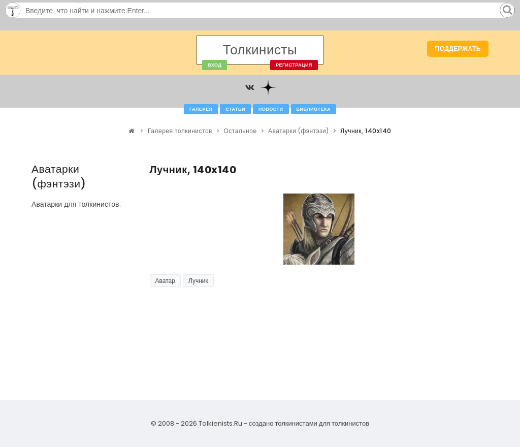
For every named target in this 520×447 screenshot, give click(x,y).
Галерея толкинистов (180, 130)
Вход (214, 65)
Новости (270, 109)
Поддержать (458, 48)
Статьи (235, 109)
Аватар (165, 280)
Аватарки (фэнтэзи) (298, 130)
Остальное (239, 130)
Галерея (200, 109)
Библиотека (314, 109)
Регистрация (294, 65)
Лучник (198, 280)
